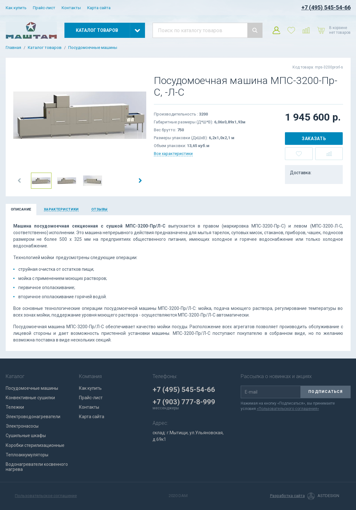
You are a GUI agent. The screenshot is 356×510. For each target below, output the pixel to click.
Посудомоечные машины (92, 47)
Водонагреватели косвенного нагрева (37, 467)
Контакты (71, 7)
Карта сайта (99, 7)
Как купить (16, 7)
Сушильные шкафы (26, 435)
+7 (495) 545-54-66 (326, 7)
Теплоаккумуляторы (27, 454)
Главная (13, 47)
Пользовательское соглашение (46, 495)
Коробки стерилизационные (35, 445)
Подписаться (325, 391)
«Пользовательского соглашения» (288, 408)
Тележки (15, 407)
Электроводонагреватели (33, 416)
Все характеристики (173, 153)
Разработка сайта (287, 496)
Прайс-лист (44, 7)
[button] (19, 180)
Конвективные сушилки (30, 397)
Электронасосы (22, 426)
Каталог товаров (45, 47)
